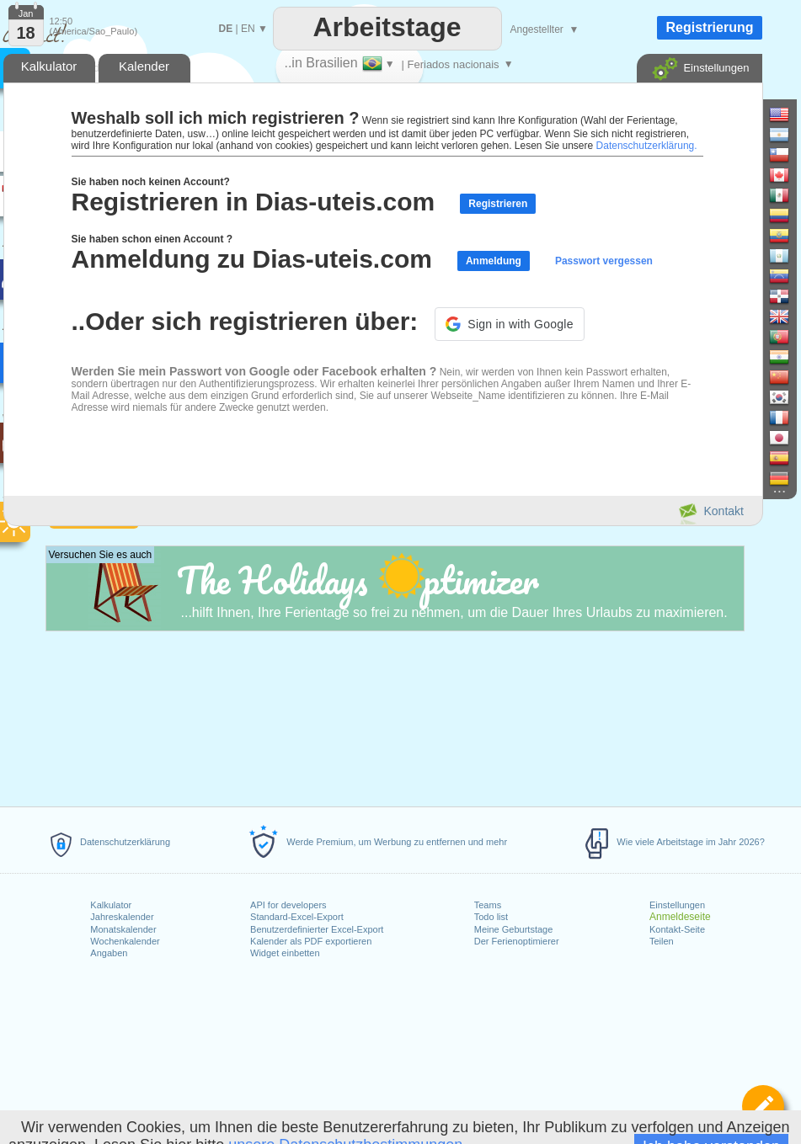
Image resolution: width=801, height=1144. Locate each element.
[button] (509, 324)
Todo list (491, 917)
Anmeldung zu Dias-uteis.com (252, 259)
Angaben (108, 953)
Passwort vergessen (604, 261)
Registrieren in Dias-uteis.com (253, 201)
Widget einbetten (285, 953)
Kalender (144, 66)
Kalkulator (110, 905)
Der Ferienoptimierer (516, 941)
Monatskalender (123, 929)
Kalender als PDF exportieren (310, 941)
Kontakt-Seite (677, 929)
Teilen (661, 941)
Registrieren (497, 204)
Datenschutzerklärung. (646, 146)
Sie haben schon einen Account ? (152, 239)
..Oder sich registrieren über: (245, 321)
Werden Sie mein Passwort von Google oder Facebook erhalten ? (254, 371)
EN (248, 29)
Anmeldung (493, 261)
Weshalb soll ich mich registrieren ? (216, 118)
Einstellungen (677, 905)
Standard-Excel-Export (297, 917)
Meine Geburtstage (513, 929)
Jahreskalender (121, 917)
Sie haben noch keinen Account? (151, 182)
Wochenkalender (124, 941)
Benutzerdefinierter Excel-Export (316, 929)
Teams (487, 905)
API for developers (288, 905)
